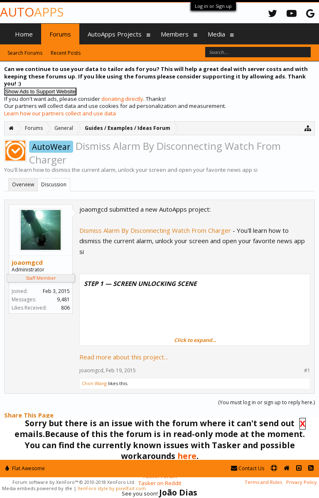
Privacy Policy (301, 482)
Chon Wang (94, 383)
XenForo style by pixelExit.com (112, 488)
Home (24, 34)
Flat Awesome (25, 468)
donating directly (122, 99)
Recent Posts (66, 52)
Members (175, 34)
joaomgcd (27, 262)
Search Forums (24, 52)
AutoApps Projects (115, 34)
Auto (32, 11)
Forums (60, 34)
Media (216, 34)
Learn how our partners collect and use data (60, 113)
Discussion (53, 184)
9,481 (63, 299)
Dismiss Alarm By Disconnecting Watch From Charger (155, 230)
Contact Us (247, 468)
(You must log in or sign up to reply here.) (266, 402)
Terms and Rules (263, 482)
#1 (307, 370)
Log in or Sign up (213, 6)
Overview (23, 184)
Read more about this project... (123, 357)
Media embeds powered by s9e (37, 488)
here (186, 455)
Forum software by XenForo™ (73, 482)
